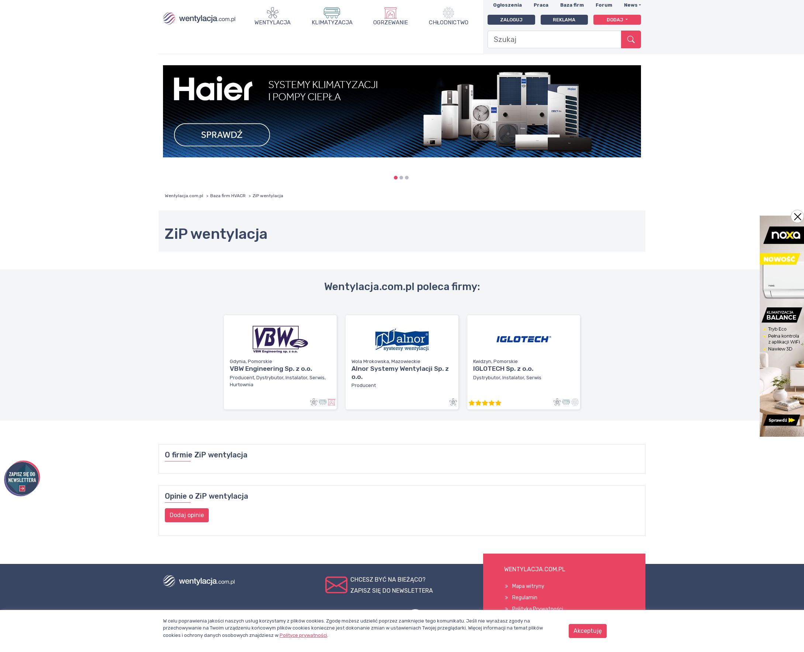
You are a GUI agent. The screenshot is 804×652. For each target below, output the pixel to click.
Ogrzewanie (390, 22)
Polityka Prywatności (537, 609)
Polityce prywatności (303, 635)
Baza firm (572, 5)
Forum (604, 5)
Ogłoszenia (507, 5)
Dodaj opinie (187, 515)
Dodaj (615, 19)
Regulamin (524, 598)
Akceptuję (587, 630)
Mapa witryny (528, 586)
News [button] (631, 5)
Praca (541, 5)
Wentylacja (272, 22)
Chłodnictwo (448, 22)
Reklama (564, 19)
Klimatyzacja (332, 22)
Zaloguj (511, 19)
